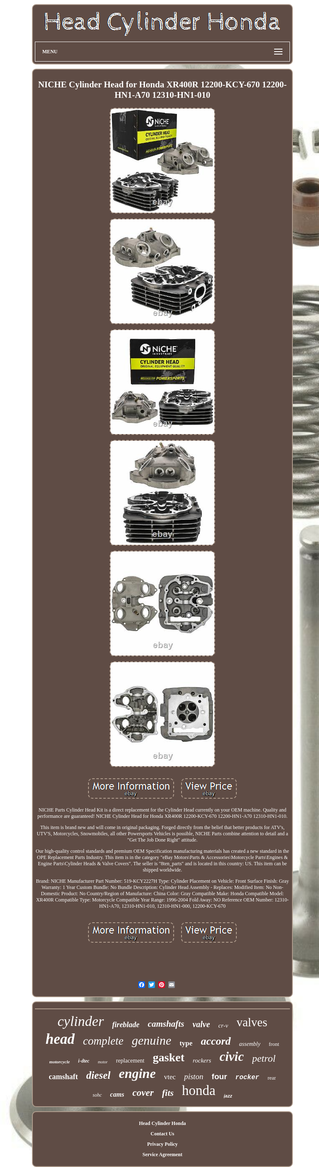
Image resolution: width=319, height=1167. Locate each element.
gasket (168, 1057)
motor (103, 1062)
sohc (97, 1095)
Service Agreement (162, 1154)
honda (199, 1090)
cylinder (80, 1021)
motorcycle (59, 1061)
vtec (170, 1077)
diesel (98, 1075)
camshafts (166, 1024)
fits (168, 1093)
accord (216, 1041)
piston (193, 1076)
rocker (248, 1077)
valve (201, 1024)
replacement (130, 1061)
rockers (202, 1060)
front (274, 1044)
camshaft (63, 1077)
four (219, 1076)
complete (103, 1041)
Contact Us (162, 1134)
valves (251, 1022)
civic (231, 1056)
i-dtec (83, 1061)
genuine (151, 1040)
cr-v (223, 1025)
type (185, 1043)
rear (271, 1078)
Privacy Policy (162, 1144)
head (60, 1039)
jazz (228, 1095)
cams (117, 1094)
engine (137, 1073)
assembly (249, 1044)
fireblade (126, 1025)
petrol (263, 1058)
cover (143, 1093)
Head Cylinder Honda (162, 1123)
